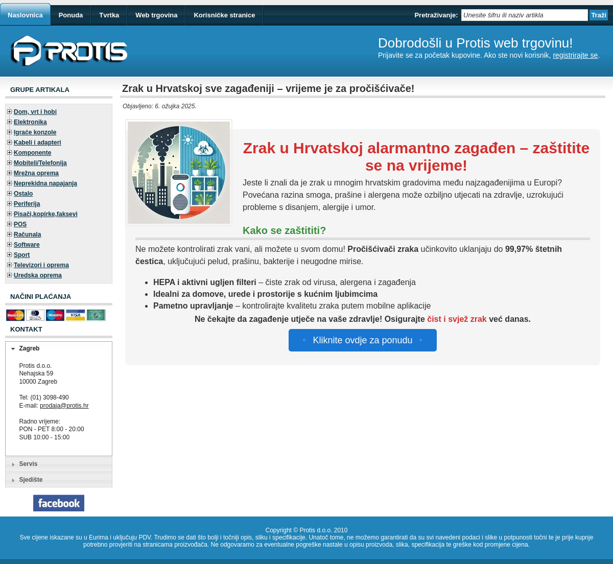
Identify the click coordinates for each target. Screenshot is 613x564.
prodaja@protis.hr (64, 405)
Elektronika (30, 122)
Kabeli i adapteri (37, 142)
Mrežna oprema (36, 173)
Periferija (27, 203)
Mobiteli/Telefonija (40, 163)
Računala (27, 234)
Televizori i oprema (41, 265)
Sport (22, 254)
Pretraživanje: (436, 15)
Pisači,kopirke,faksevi (46, 214)
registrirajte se (575, 55)
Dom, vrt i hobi (35, 111)
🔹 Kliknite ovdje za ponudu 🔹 (362, 340)
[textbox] (524, 15)
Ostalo (23, 193)
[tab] (58, 349)
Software (27, 244)
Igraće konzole (35, 132)
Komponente (32, 152)
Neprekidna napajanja (45, 183)
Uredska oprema (38, 275)
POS (20, 224)
